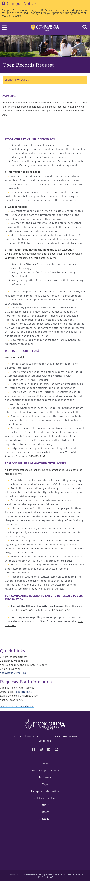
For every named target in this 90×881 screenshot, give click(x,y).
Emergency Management (15, 660)
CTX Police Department (13, 656)
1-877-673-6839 (61, 610)
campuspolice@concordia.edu (17, 706)
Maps (45, 784)
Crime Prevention (10, 668)
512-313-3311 (24, 692)
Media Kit (44, 818)
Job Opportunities (45, 798)
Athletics (45, 763)
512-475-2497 (37, 456)
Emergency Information (45, 791)
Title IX (45, 805)
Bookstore (45, 777)
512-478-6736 (26, 610)
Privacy (45, 812)
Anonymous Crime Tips (13, 673)
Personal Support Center (45, 770)
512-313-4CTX (45, 740)
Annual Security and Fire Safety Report (23, 664)
